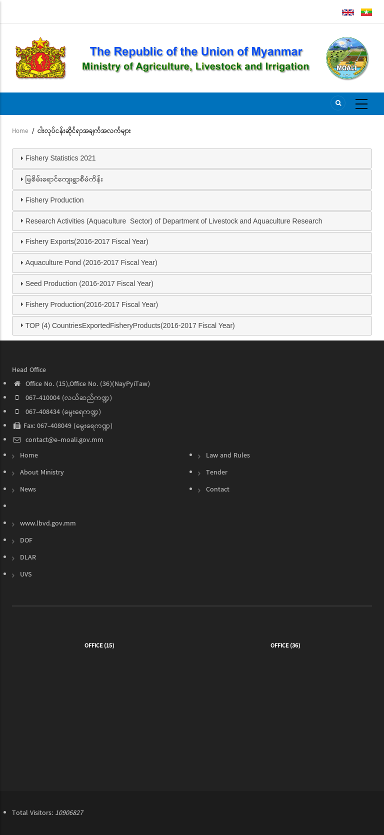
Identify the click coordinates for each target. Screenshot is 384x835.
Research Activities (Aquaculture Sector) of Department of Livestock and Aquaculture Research (174, 221)
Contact (218, 489)
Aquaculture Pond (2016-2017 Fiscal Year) (92, 262)
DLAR (28, 557)
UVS (26, 574)
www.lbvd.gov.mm (48, 523)
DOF (26, 540)
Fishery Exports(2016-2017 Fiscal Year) (87, 242)
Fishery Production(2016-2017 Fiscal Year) (92, 304)
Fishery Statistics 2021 (61, 158)
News (28, 489)
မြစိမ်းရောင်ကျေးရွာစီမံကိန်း (64, 179)
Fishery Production (55, 200)
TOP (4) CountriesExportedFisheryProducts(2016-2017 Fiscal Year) (130, 326)
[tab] (192, 158)
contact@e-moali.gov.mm (58, 440)
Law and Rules (228, 455)
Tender (217, 472)
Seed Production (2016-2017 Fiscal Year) (90, 284)
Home (20, 131)
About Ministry (42, 472)
